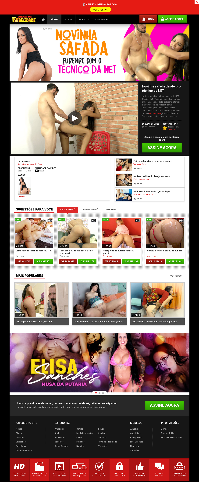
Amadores (59, 417)
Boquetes (22, 153)
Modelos (84, 8)
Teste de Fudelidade (107, 430)
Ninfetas (38, 153)
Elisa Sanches (139, 183)
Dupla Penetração (84, 421)
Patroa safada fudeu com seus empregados (152, 149)
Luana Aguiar (155, 102)
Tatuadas (102, 426)
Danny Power (152, 244)
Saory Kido (107, 244)
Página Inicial (43, 7)
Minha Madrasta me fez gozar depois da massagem (152, 180)
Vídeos (54, 8)
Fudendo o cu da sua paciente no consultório (76, 240)
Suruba (101, 421)
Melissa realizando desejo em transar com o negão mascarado (152, 164)
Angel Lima (135, 421)
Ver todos (175, 264)
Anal (57, 421)
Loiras (79, 426)
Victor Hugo (151, 183)
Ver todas (102, 434)
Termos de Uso (168, 421)
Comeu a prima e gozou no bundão (164, 239)
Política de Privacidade (171, 426)
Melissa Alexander (141, 168)
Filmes (68, 8)
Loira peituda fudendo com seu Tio (33, 239)
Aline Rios (134, 417)
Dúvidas (47, 17)
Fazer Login (21, 434)
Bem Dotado (60, 426)
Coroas (79, 417)
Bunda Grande (61, 434)
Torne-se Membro (24, 439)
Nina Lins (134, 434)
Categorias (101, 8)
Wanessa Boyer (139, 152)
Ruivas (101, 417)
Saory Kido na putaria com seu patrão (118, 240)
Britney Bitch (136, 426)
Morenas (30, 153)
